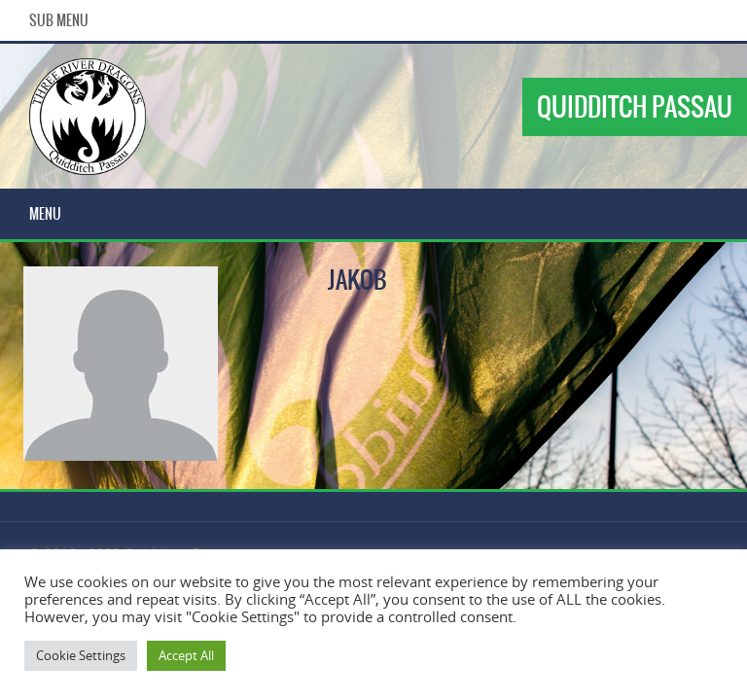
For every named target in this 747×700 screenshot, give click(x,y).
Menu (45, 214)
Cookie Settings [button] (80, 655)
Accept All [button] (186, 655)
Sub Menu (59, 20)
